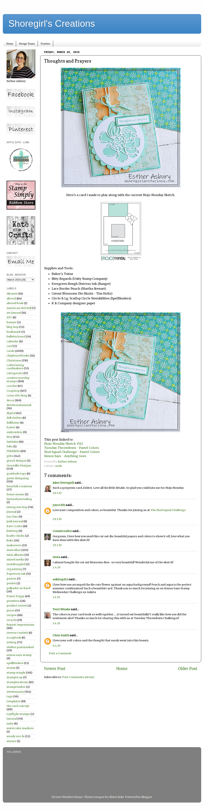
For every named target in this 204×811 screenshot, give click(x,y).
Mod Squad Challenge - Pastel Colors (72, 452)
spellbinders (15, 663)
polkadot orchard (18, 588)
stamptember (16, 687)
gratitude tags (16, 473)
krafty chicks (16, 535)
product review (17, 605)
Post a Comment (60, 653)
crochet (12, 386)
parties (11, 578)
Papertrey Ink (16, 573)
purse (10, 610)
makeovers (14, 545)
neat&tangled (16, 564)
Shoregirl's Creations (51, 23)
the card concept (18, 706)
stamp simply (16, 672)
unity (10, 723)
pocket (11, 583)
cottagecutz (15, 373)
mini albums (15, 555)
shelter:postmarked (20, 647)
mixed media (15, 559)
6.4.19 (56, 645)
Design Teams (27, 43)
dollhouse (13, 422)
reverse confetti (17, 632)
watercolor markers (20, 728)
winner (11, 741)
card (10, 346)
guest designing (18, 478)
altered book (15, 303)
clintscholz (116, 797)
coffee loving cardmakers (15, 366)
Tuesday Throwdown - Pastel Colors (71, 448)
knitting (12, 531)
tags (10, 696)
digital (11, 413)
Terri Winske (61, 609)
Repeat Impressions (20, 624)
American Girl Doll (19, 308)
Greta (56, 557)
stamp (11, 667)
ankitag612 (60, 579)
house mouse (16, 494)
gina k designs (17, 460)
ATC (9, 317)
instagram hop (17, 507)
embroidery (14, 432)
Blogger (146, 797)
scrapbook (14, 637)
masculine (14, 550)
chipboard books (18, 355)
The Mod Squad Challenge (168, 510)
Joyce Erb (59, 505)
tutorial (12, 718)
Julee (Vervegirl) (63, 482)
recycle (11, 620)
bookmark (14, 332)
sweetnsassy (15, 691)
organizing (14, 569)
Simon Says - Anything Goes (65, 456)
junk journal (15, 521)
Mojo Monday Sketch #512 (63, 443)
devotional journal (19, 405)
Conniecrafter (62, 531)
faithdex (12, 441)
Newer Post (55, 668)
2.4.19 (56, 567)
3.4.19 (56, 597)
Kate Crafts (14, 526)
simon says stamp (19, 655)
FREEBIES (13, 451)
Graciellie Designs (19, 465)
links (10, 540)
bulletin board (16, 336)
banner (11, 322)
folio (10, 446)
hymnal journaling (19, 499)
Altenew (12, 293)
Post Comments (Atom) (78, 677)
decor (10, 400)
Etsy (9, 437)
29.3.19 (57, 493)
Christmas (14, 360)
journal (11, 511)
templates (13, 701)
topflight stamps (18, 714)
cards (58, 466)
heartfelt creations (19, 486)
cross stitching (17, 395)
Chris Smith (61, 635)
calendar (13, 341)
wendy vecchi (16, 736)
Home (9, 43)
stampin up (14, 677)
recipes (12, 615)
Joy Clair (12, 516)
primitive (13, 601)
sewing (11, 642)
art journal (14, 312)
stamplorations (17, 682)
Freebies (45, 43)
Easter (11, 427)
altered (11, 298)
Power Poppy (16, 596)
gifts (10, 456)
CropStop (13, 390)
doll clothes (14, 417)
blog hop (13, 327)
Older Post (187, 668)
